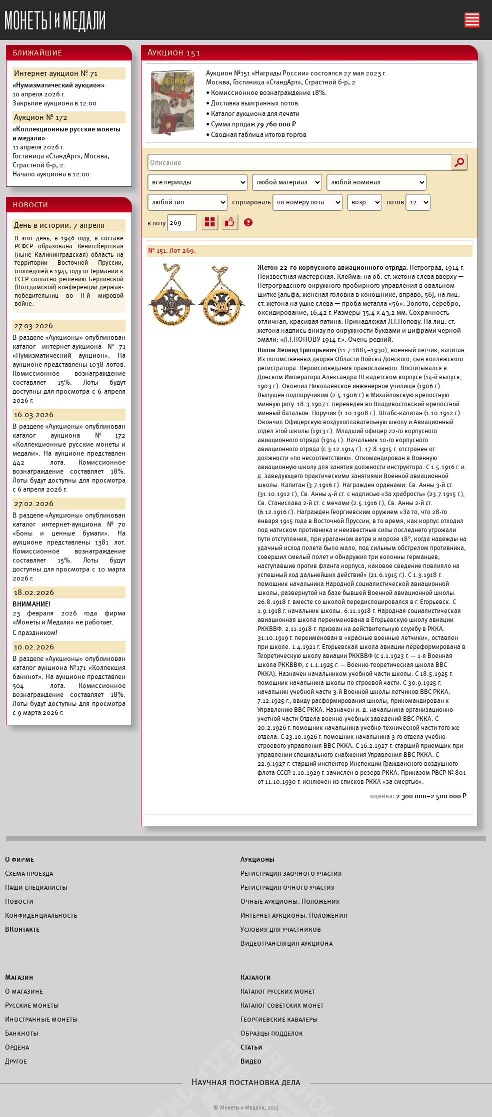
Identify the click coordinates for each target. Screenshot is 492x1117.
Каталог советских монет (282, 1005)
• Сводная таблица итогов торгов (256, 134)
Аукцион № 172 (41, 117)
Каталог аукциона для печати (255, 113)
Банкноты (21, 1033)
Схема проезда (29, 873)
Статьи (251, 1047)
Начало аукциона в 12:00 (66, 151)
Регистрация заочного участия (291, 873)
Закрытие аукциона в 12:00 (58, 94)
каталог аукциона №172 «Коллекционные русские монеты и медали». (69, 444)
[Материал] (287, 182)
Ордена (17, 1047)
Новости (19, 901)
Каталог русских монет (277, 991)
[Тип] (188, 202)
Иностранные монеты (41, 1019)
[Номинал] (376, 182)
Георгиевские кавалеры (279, 1019)
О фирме (19, 859)
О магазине (24, 991)
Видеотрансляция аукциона (286, 943)
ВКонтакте (22, 929)
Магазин (19, 977)
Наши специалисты (36, 887)
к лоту (172, 222)
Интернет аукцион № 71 (56, 73)
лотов (408, 202)
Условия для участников (280, 929)
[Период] (198, 182)
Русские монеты (32, 1005)
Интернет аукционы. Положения (294, 915)
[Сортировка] (364, 202)
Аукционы (257, 859)
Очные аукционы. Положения (290, 901)
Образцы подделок (271, 1033)
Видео (251, 1061)
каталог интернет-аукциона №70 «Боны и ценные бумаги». (69, 529)
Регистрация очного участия (287, 887)
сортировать (307, 202)
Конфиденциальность (41, 915)
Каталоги (255, 977)
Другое (16, 1061)
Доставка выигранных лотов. (255, 103)
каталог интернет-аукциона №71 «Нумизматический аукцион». (69, 351)
